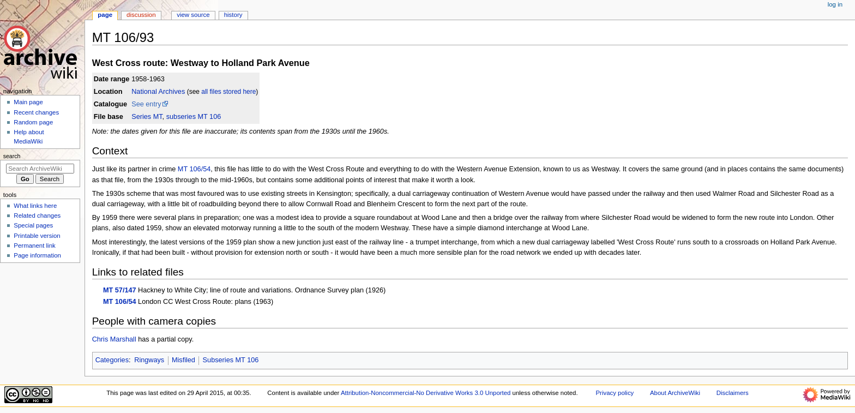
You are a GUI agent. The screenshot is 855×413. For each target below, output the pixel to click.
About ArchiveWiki (675, 393)
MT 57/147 (119, 290)
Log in (835, 4)
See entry (146, 104)
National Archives (158, 91)
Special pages (33, 225)
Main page (28, 102)
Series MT (146, 117)
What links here (35, 205)
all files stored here (228, 91)
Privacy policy (614, 393)
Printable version (37, 235)
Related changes (37, 215)
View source (193, 14)
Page (105, 14)
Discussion (141, 14)
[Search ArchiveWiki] (40, 168)
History (233, 14)
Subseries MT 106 (231, 360)
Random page (33, 122)
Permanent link (34, 245)
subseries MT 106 (193, 117)
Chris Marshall (114, 339)
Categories (112, 360)
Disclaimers (732, 393)
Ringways (149, 360)
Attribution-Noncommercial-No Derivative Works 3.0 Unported (425, 393)
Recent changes (36, 112)
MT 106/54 (194, 169)
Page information (37, 255)
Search (12, 156)
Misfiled (183, 360)
